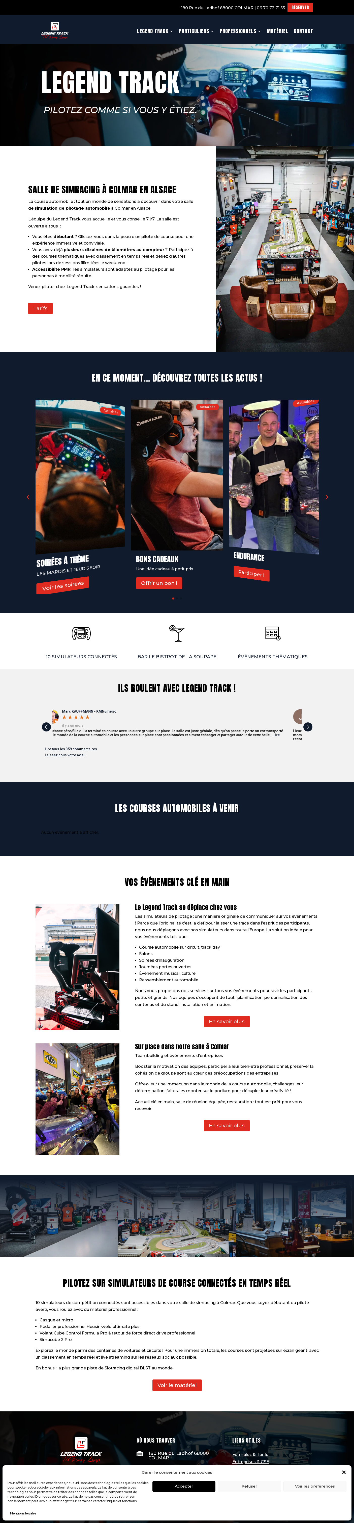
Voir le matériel (177, 1385)
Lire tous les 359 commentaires (71, 749)
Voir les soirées (63, 586)
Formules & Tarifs (250, 1454)
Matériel (277, 31)
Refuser (249, 1486)
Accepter (184, 1486)
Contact (303, 31)
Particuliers (194, 31)
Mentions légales (23, 1513)
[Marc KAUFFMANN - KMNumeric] (102, 711)
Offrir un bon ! (159, 583)
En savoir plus (227, 1022)
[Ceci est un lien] (55, 31)
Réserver (300, 7)
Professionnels (238, 31)
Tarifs (40, 308)
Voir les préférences (315, 1486)
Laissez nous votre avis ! (65, 755)
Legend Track (152, 31)
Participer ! (251, 573)
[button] (343, 1472)
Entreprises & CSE (250, 1461)
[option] (177, 725)
